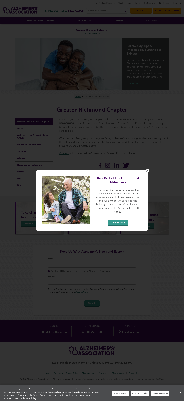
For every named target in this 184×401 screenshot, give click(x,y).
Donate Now (118, 222)
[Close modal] (148, 170)
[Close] (180, 393)
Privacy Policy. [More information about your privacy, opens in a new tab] (30, 399)
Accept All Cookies (160, 394)
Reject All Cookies (140, 394)
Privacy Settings (121, 394)
